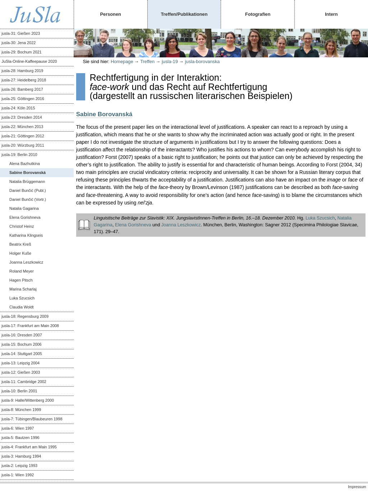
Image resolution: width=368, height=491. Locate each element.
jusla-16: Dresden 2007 (21, 335)
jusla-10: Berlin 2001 (19, 391)
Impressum (357, 487)
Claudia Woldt (21, 307)
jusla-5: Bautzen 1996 (20, 437)
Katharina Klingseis (26, 235)
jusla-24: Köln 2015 (18, 108)
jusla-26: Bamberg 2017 (22, 89)
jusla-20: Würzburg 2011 (22, 145)
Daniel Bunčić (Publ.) (27, 190)
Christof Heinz (21, 226)
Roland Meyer (21, 271)
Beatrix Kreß (20, 244)
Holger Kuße (20, 253)
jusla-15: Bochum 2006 (21, 344)
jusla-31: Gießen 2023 (20, 33)
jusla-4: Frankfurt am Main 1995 (29, 447)
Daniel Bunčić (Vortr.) (27, 199)
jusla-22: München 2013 (22, 126)
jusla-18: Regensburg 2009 (25, 316)
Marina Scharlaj (23, 289)
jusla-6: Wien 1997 (17, 428)
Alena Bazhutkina (24, 163)
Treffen (147, 61)
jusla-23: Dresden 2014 (21, 117)
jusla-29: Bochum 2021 (21, 52)
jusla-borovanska (202, 61)
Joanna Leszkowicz (26, 262)
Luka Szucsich (21, 298)
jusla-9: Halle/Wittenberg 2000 (27, 400)
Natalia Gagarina (24, 208)
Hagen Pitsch (21, 280)
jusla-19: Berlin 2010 (19, 154)
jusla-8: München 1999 (21, 409)
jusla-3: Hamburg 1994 (21, 456)
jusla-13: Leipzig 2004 (20, 363)
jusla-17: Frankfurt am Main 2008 (30, 326)
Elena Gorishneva (24, 217)
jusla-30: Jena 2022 (18, 43)
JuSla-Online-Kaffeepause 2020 (29, 61)
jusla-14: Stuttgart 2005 (21, 353)
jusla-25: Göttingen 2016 (22, 98)
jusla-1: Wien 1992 (17, 475)
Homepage (122, 61)
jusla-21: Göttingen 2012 (22, 136)
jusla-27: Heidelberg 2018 (23, 80)
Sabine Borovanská (27, 172)
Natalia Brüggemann (27, 181)
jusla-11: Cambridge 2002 (23, 381)
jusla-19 (170, 61)
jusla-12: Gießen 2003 (20, 372)
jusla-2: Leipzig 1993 (19, 465)
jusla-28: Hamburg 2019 (22, 71)
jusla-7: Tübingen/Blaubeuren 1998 (31, 419)
